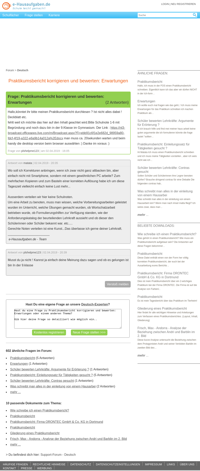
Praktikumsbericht (22, 358)
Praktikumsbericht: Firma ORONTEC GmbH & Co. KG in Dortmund (56, 421)
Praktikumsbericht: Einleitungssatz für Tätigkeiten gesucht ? (51, 375)
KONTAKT (9, 468)
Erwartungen (19, 363)
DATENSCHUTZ (80, 464)
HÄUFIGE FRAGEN (15, 464)
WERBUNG (44, 468)
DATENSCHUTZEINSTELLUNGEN (118, 464)
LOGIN (165, 4)
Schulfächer (10, 15)
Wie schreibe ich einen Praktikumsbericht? (39, 410)
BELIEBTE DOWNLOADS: (156, 225)
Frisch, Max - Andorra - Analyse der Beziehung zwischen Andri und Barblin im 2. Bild (68, 438)
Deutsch (70, 454)
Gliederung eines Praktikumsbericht (35, 433)
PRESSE (26, 468)
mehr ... (15, 392)
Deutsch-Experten (94, 304)
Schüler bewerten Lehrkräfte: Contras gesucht (42, 380)
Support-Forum (51, 454)
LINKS (171, 464)
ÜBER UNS (187, 464)
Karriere (54, 15)
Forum (10, 70)
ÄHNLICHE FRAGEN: (153, 73)
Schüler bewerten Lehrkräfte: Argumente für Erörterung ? (49, 369)
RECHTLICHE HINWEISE (49, 464)
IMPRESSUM (153, 464)
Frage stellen (34, 15)
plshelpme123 (30, 150)
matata (27, 163)
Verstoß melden (118, 284)
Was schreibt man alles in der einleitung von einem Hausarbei (53, 386)
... (143, 214)
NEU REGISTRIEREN (183, 4)
